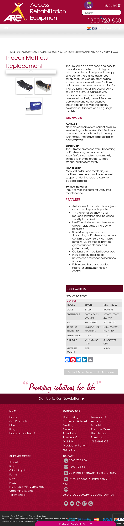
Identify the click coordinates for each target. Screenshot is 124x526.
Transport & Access (99, 419)
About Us (15, 462)
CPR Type (72, 340)
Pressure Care (100, 429)
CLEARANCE (99, 441)
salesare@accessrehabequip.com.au (88, 494)
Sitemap (5, 516)
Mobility (68, 441)
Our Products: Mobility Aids (31, 51)
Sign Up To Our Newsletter (62, 398)
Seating (68, 425)
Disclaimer (41, 516)
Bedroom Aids (54, 51)
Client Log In (18, 470)
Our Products (18, 421)
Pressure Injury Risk (73, 329)
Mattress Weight (72, 350)
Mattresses (69, 51)
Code (70, 309)
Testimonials (17, 495)
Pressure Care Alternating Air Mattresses (97, 51)
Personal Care (72, 437)
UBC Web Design (28, 521)
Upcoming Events (21, 490)
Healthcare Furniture (99, 435)
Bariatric (97, 425)
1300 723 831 (78, 466)
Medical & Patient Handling (75, 447)
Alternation (74, 335)
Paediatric (70, 433)
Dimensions (73, 314)
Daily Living (71, 417)
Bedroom (69, 429)
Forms (13, 474)
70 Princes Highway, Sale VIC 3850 (92, 473)
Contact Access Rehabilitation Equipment (91, 372)
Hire (12, 425)
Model (71, 304)
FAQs (12, 482)
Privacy (32, 516)
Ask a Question (76, 289)
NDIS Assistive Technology (27, 486)
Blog (12, 429)
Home (12, 51)
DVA (12, 478)
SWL (69, 322)
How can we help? (22, 433)
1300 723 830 (78, 460)
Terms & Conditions (19, 516)
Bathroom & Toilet (75, 421)
